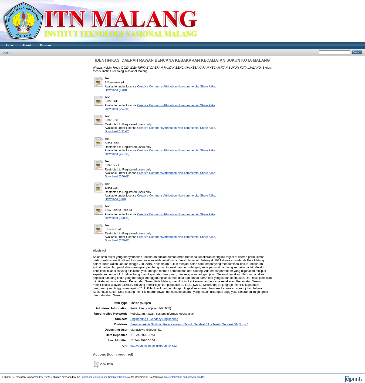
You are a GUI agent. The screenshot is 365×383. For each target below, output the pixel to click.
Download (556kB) (117, 176)
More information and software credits (184, 377)
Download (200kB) (117, 218)
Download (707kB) (117, 154)
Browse (45, 45)
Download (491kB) (117, 131)
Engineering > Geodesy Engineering (154, 319)
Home (9, 45)
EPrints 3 (47, 377)
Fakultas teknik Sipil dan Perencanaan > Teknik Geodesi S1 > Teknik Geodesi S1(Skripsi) (189, 324)
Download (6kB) (115, 199)
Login (6, 52)
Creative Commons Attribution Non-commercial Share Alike (176, 86)
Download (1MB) (116, 90)
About (26, 45)
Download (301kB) (117, 108)
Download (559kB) (117, 240)
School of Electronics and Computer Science (104, 377)
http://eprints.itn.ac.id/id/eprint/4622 (153, 345)
